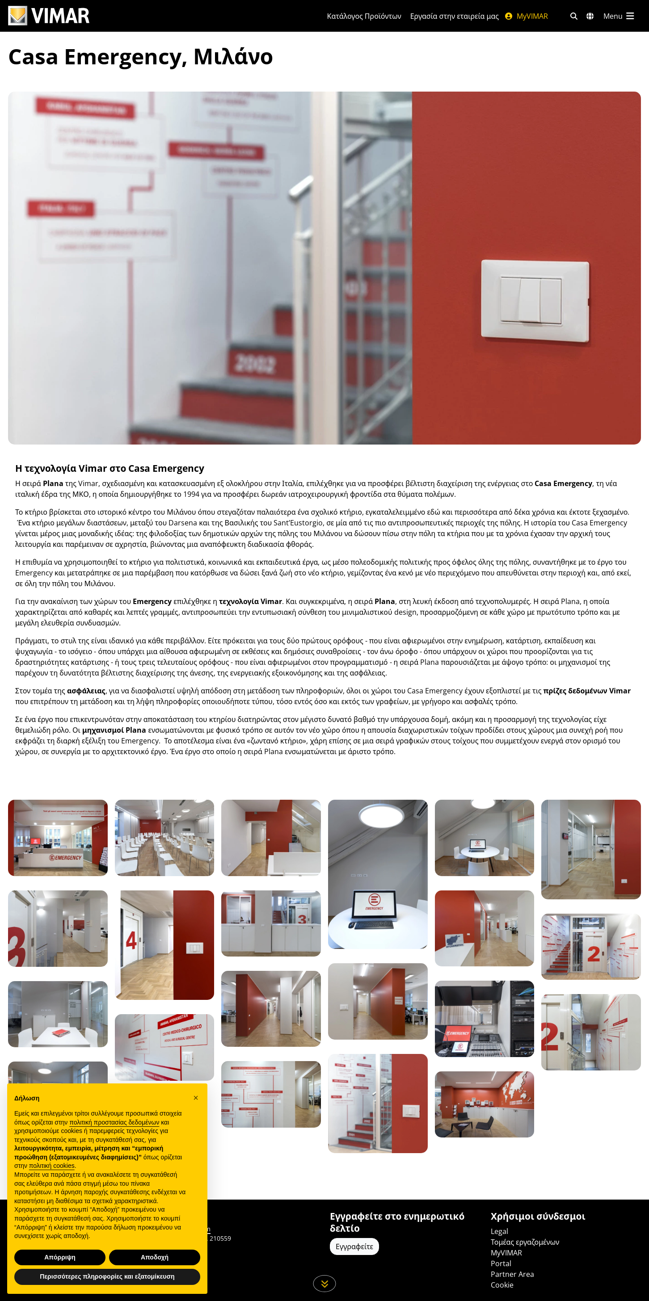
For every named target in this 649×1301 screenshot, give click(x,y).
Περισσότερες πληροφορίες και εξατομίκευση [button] (107, 1276)
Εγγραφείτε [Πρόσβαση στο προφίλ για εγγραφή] (354, 1246)
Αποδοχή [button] (155, 1257)
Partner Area (512, 1274)
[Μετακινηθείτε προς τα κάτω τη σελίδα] (324, 1283)
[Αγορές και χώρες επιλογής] (590, 16)
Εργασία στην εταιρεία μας (454, 16)
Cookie (502, 1285)
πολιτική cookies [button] (52, 1165)
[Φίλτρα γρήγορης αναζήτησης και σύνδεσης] (573, 16)
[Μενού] (619, 16)
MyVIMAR (526, 16)
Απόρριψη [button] (60, 1257)
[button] (196, 1098)
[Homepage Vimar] (48, 16)
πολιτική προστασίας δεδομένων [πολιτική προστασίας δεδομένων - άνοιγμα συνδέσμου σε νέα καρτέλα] (114, 1122)
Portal (501, 1263)
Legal (499, 1231)
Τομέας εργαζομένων (525, 1242)
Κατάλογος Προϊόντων (364, 16)
